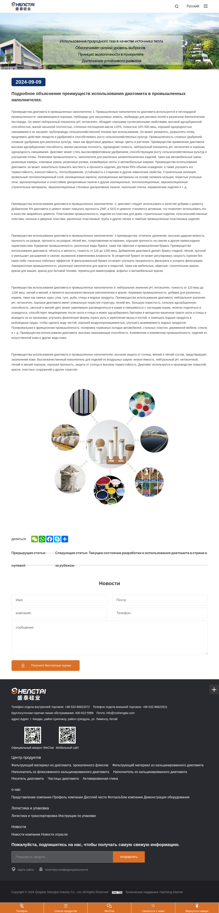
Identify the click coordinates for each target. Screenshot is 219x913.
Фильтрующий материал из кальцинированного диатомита (157, 765)
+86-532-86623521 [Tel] (155, 707)
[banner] (109, 41)
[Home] (23, 6)
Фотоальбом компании (125, 797)
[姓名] (59, 600)
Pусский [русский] (193, 6)
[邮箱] (160, 600)
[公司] (59, 613)
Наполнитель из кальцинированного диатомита (150, 772)
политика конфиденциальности (63, 869)
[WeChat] (209, 403)
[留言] (110, 638)
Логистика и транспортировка (34, 816)
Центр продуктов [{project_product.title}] (26, 757)
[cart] (209, 370)
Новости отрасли (54, 834)
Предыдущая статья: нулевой (29, 559)
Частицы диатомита (63, 778)
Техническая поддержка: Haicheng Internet (154, 892)
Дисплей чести (95, 797)
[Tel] (209, 392)
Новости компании (26, 834)
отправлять (129, 857)
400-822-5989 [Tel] (84, 713)
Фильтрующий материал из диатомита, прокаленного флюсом (60, 765)
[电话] (160, 613)
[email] (64, 857)
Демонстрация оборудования (166, 797)
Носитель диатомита (28, 778)
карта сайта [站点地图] (23, 869)
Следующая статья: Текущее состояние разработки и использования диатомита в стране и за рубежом (131, 559)
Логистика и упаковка (30, 808)
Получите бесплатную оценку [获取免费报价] (45, 665)
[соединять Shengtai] (209, 381)
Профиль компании (67, 797)
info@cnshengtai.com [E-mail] (120, 713)
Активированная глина (100, 778)
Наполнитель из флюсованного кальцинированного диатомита (60, 772)
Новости (19, 827)
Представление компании (32, 797)
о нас (16, 789)
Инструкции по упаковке (77, 816)
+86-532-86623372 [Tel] (77, 707)
